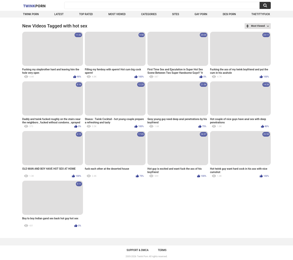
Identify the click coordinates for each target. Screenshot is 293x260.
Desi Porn (229, 14)
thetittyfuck (260, 14)
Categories (148, 14)
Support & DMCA (137, 250)
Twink (34, 5)
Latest (59, 14)
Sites (175, 14)
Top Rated (86, 14)
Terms (162, 250)
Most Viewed (117, 14)
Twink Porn (31, 14)
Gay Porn (201, 14)
